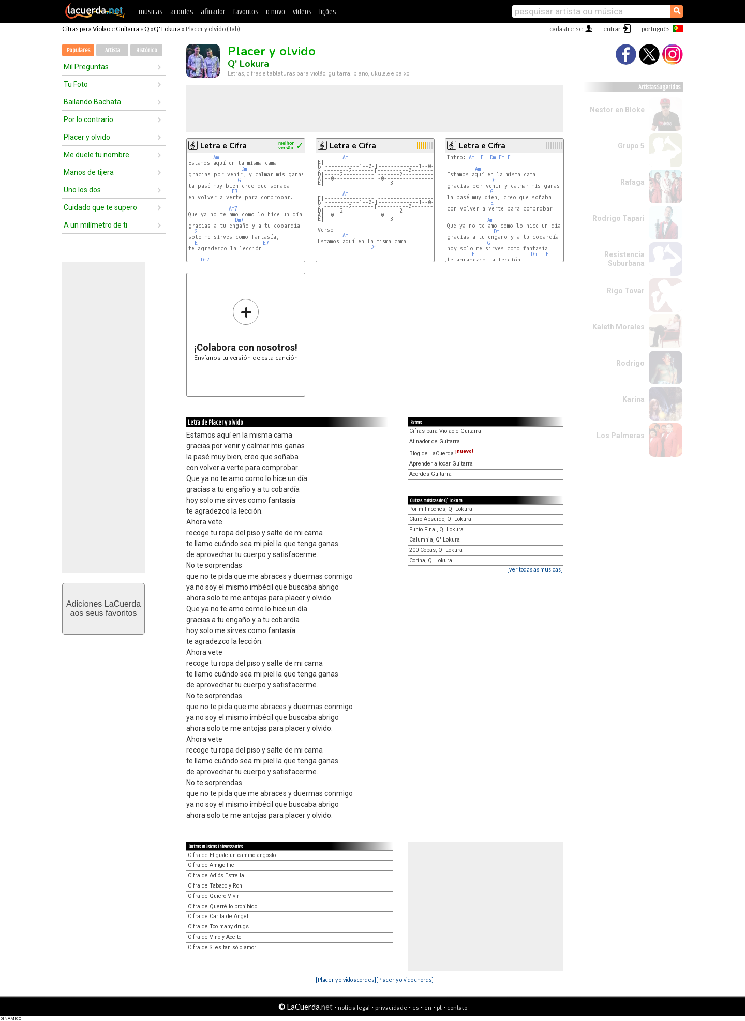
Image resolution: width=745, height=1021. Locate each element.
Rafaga (632, 182)
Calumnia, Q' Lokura (434, 539)
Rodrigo (630, 363)
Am (216, 157)
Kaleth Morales (618, 327)
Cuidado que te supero (100, 207)
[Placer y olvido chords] (405, 979)
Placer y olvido (87, 137)
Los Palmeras (621, 435)
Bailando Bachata (92, 102)
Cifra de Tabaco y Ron (215, 885)
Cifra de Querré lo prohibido (222, 906)
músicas (150, 12)
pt (439, 1007)
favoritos (245, 12)
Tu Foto (76, 84)
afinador (213, 12)
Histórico (146, 50)
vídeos (302, 12)
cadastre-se (566, 29)
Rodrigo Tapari (618, 218)
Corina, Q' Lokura (430, 560)
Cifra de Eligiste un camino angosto (232, 855)
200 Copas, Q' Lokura (436, 550)
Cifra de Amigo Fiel (212, 865)
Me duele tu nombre (96, 155)
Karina (633, 399)
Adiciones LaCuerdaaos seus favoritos (103, 608)
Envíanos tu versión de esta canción (246, 329)
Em (501, 157)
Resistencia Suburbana (624, 258)
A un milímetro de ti (95, 225)
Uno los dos (82, 190)
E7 (235, 191)
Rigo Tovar (626, 291)
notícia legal (354, 1007)
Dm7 (239, 220)
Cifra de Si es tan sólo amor (222, 947)
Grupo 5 (631, 146)
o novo (275, 12)
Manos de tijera (89, 172)
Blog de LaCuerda (441, 453)
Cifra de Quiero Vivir (213, 896)
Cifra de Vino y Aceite (215, 937)
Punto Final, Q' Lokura (436, 529)
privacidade (391, 1007)
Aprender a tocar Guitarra (441, 463)
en (427, 1007)
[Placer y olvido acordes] (346, 979)
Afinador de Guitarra (434, 441)
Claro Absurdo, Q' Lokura (440, 519)
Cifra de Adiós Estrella (216, 875)
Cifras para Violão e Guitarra (100, 29)
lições (327, 12)
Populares (78, 50)
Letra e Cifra (223, 146)
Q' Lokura (167, 29)
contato (457, 1007)
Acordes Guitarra (430, 474)
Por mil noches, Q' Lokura (440, 509)
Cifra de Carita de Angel (218, 916)
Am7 (233, 208)
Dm (244, 169)
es (415, 1007)
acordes (181, 12)
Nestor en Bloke (617, 110)
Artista (112, 50)
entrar (612, 29)
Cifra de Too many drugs (218, 926)
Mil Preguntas (86, 67)
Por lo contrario (88, 119)
